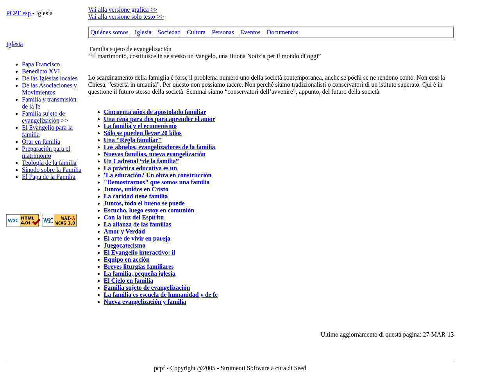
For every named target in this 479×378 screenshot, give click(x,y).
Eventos (250, 32)
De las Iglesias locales (49, 78)
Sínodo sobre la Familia (51, 169)
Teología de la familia (49, 162)
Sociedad (169, 32)
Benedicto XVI (41, 71)
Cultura (196, 32)
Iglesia (14, 44)
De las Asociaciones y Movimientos (49, 89)
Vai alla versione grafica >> (122, 9)
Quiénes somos (110, 32)
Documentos (282, 32)
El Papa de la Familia (48, 176)
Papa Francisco (41, 64)
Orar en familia (41, 141)
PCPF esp (19, 13)
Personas (223, 32)
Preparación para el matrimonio (46, 152)
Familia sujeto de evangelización (43, 117)
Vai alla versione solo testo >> (126, 16)
